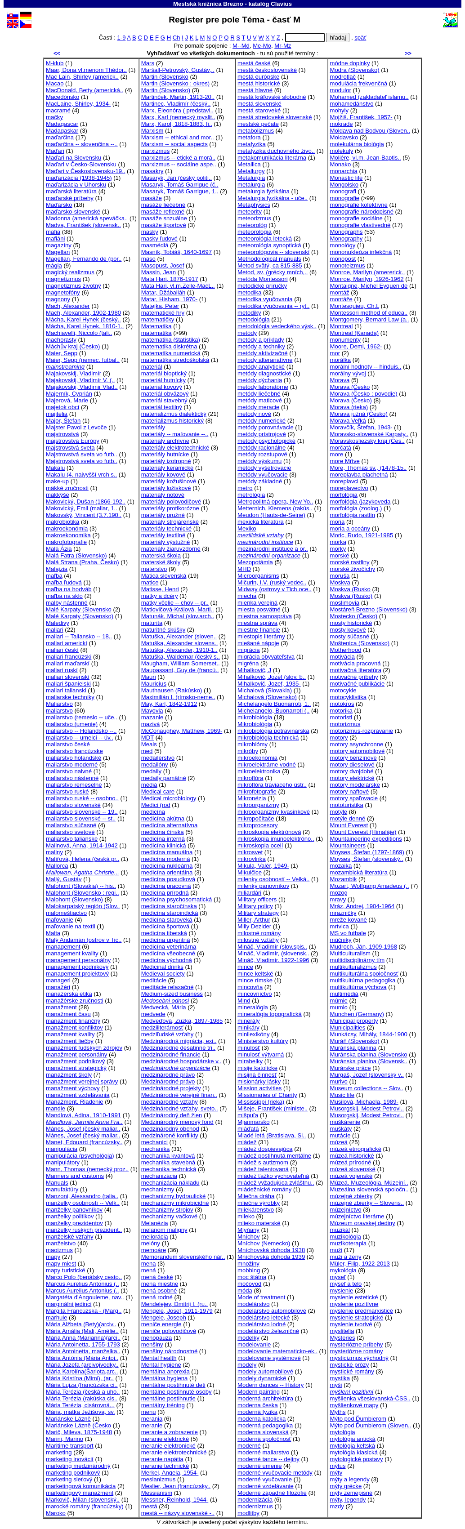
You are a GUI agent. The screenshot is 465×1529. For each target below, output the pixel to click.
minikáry (248, 1027)
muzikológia (345, 1236)
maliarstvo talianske (72, 838)
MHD (244, 569)
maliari (54, 629)
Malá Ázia (59, 548)
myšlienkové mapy (354, 1405)
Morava (340, 380)
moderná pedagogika (265, 1425)
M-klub (54, 63)
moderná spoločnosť (264, 1438)
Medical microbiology (168, 798)
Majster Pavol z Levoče (76, 427)
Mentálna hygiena (164, 1378)
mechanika (155, 1149)
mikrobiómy (252, 744)
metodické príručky (262, 285)
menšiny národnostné (169, 1351)
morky (338, 548)
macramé (58, 110)
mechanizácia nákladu (170, 1182)
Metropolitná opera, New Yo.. (275, 501)
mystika (340, 1378)
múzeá (339, 1142)
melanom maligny (164, 1229)
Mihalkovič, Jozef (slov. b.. (271, 676)
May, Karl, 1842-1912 (169, 703)
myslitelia (342, 1331)
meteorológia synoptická (269, 245)
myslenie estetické (354, 1297)
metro (245, 488)
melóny (150, 1243)
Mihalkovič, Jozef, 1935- (269, 683)
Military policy (255, 906)
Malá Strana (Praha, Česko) (82, 562)
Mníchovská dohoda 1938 (271, 1250)
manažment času (68, 1014)
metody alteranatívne (264, 360)
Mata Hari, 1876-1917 (169, 279)
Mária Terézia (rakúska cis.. (81, 1398)
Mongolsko (344, 184)
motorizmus (345, 724)
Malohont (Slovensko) (74, 899)
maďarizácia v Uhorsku (76, 184)
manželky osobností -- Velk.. (83, 1202)
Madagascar (62, 123)
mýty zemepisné (351, 1492)
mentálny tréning (163, 1405)
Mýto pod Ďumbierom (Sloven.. (370, 1425)
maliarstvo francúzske (74, 751)
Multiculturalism (350, 953)
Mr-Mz (282, 45)
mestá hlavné (255, 90)
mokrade (341, 123)
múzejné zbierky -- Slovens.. (367, 1202)
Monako (340, 164)
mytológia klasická (354, 1452)
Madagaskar (62, 130)
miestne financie (258, 629)
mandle (55, 1108)
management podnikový (77, 966)
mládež (246, 1142)
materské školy (160, 562)
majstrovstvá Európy (72, 440)
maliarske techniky (70, 697)
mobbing (248, 1270)
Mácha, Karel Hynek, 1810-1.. (85, 326)
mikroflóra (250, 778)
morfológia (344, 494)
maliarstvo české (68, 744)
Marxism (152, 130)
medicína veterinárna (168, 946)
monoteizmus (347, 265)
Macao (54, 83)
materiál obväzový (165, 393)
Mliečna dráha (255, 1196)
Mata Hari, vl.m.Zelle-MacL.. (178, 285)
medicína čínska (162, 832)
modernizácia (255, 1499)
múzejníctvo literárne (357, 1216)
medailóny (154, 764)
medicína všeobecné (168, 953)
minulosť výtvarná (260, 1054)
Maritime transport (70, 1445)
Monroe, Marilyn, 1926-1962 (367, 279)
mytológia (342, 1432)
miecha (246, 596)
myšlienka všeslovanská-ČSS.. (370, 1398)
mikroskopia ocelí (260, 845)
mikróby (247, 751)
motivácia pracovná (355, 663)
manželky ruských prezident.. (84, 1229)
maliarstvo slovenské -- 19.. (82, 811)
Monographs (346, 231)
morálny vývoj (348, 373)
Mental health (159, 1358)
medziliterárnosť (162, 1027)
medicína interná (163, 838)
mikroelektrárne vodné (266, 764)
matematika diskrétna (169, 346)
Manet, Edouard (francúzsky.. (84, 1142)
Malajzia (56, 569)
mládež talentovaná (263, 1169)
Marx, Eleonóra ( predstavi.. (177, 110)
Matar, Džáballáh (163, 292)
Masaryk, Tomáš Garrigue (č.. (180, 184)
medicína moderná (165, 859)
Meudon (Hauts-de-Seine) (271, 515)
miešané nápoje (258, 643)
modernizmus (255, 1506)
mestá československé (267, 70)
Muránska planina (353, 1047)
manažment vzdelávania (77, 1095)
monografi (343, 191)
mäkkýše (57, 494)
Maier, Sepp (61, 353)
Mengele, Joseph (163, 1317)
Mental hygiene (161, 1364)
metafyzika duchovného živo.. (276, 150)
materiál (151, 366)
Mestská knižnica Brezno (208, 3)
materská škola (161, 555)
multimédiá (344, 993)
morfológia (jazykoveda (360, 501)
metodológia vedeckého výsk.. (277, 326)
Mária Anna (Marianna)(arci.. (83, 1337)
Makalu (55, 467)
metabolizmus (255, 130)
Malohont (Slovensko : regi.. (82, 892)
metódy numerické (261, 420)
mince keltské (255, 973)
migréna (248, 663)
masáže (151, 198)
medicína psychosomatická (176, 899)
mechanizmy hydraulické (173, 1196)
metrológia (251, 494)
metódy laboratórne (262, 386)
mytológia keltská (353, 1445)
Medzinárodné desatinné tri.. (178, 1047)
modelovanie (254, 1344)
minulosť (248, 1047)
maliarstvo (59, 710)
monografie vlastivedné (360, 225)
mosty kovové (348, 629)
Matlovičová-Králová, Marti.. (177, 609)
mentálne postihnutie (168, 1398)
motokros (342, 703)
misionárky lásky (259, 1081)
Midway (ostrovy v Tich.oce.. (274, 589)
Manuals (57, 1182)
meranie (151, 1425)
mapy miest (61, 1263)
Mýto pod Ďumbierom (358, 1418)
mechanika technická (168, 1169)
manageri (58, 980)
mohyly (339, 110)
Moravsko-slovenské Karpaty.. (369, 434)
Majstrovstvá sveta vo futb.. (81, 454)
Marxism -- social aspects (174, 144)
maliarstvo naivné (69, 771)
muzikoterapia (348, 1243)
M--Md (241, 45)
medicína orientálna (166, 872)
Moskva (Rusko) (351, 596)
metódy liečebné (258, 393)
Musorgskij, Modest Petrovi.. (367, 1108)
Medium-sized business (172, 993)
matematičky (157, 319)
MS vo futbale (348, 933)
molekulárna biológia (357, 144)
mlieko (246, 1216)
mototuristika (346, 805)
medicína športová (165, 926)
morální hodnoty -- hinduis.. (366, 366)
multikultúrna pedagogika (363, 980)
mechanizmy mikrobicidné (175, 1202)
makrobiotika (62, 521)
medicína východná (166, 960)
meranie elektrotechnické (174, 1452)
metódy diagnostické (264, 373)
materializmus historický (172, 420)
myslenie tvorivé (351, 1324)
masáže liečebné (163, 204)
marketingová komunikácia (81, 1486)
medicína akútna (162, 818)
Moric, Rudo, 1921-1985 (361, 535)
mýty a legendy (350, 1479)
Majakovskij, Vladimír (73, 373)
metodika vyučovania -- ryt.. (273, 306)
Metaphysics (253, 204)
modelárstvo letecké (263, 1317)
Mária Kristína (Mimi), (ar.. (80, 1378)
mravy (338, 899)
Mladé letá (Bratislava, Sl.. (271, 1135)
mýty (336, 1472)
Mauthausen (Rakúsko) (171, 690)
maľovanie (59, 919)
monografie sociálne (356, 218)
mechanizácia (159, 1175)
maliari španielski (68, 683)
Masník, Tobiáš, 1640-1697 (176, 252)
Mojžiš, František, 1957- (361, 117)
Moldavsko (344, 137)
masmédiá (154, 245)
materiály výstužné (165, 542)
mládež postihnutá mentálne (274, 1155)
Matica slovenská (164, 575)
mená (148, 1270)
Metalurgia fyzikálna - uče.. (272, 198)
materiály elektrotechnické (175, 447)
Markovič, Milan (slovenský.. (83, 1499)
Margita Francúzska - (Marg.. (83, 1310)
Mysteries (342, 1337)
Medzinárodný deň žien (171, 1115)
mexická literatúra (260, 521)
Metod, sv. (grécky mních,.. (272, 272)
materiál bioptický (164, 373)
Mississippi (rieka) (260, 1101)
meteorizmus (254, 218)
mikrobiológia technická (268, 737)
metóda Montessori (262, 279)
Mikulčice (249, 872)
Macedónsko (62, 97)
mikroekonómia (257, 757)
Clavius (281, 3)
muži (336, 1250)
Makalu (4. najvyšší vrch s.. (81, 474)
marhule (56, 1317)
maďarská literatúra (71, 191)
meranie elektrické (165, 1438)
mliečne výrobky (258, 1202)
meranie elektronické (168, 1445)
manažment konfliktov (74, 1027)
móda (244, 1290)
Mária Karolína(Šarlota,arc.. (82, 1371)
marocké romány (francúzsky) (85, 1506)
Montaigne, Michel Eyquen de (369, 285)
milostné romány (259, 933)
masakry (152, 171)
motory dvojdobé (352, 771)
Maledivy (57, 623)
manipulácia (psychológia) (80, 1155)
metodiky (249, 312)
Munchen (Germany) (357, 1014)
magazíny (59, 245)
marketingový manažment (79, 1492)
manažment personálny (76, 1054)
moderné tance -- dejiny (268, 1459)
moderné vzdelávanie (265, 1486)
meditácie (153, 980)
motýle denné (348, 818)
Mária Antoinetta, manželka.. (83, 1351)
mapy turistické (65, 1270)
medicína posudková (168, 879)
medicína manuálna (166, 852)
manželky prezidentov (74, 1223)
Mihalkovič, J (254, 670)
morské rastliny (350, 562)
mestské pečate (258, 123)
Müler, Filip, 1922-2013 (360, 1263)
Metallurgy (250, 171)
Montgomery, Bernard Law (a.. (369, 319)
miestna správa (257, 623)
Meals (149, 744)
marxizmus (155, 150)
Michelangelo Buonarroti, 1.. (274, 703)
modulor (340, 90)
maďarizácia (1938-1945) (79, 177)
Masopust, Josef (162, 265)
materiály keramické (167, 467)
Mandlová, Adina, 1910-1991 (83, 1115)
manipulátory (63, 1162)
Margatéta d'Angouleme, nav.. (85, 1297)
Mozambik (343, 879)
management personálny (78, 960)
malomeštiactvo (66, 912)
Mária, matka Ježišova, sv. (80, 1412)
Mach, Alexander (68, 306)
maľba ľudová (64, 582)
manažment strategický (76, 1068)
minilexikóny (253, 1034)
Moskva (340, 582)
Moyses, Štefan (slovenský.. (366, 859)
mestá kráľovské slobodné (271, 97)
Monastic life (346, 177)
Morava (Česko (350, 386)
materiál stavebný (164, 400)
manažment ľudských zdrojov (84, 1047)
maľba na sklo (64, 596)
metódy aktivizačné (262, 353)
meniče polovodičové (168, 1331)
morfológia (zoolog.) (356, 508)
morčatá (340, 447)
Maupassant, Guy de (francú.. (180, 670)
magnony (58, 299)
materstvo (154, 569)
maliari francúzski (68, 656)
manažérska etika (69, 993)
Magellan (58, 252)
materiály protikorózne (170, 508)
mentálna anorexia (165, 1371)
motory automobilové (357, 751)
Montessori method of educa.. (369, 312)
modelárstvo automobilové (271, 1310)
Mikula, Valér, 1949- (263, 865)
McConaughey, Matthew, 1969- (181, 730)
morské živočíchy (353, 569)
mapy (53, 1256)
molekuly (341, 150)
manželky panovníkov (74, 1209)
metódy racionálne (261, 447)
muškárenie (345, 1122)
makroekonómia (67, 528)
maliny (54, 852)
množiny (248, 1263)
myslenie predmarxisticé (361, 1310)
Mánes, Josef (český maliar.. (83, 1128)
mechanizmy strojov (167, 1209)
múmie (339, 1000)
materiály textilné (163, 535)
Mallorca (57, 865)
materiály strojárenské (170, 521)
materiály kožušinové (168, 481)
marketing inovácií (70, 1459)
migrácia (248, 649)
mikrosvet (250, 852)
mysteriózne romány (356, 1351)
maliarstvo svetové (70, 832)
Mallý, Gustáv (63, 879)
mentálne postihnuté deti (173, 1385)
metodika (249, 292)
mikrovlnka (251, 859)
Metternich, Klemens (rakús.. (275, 508)
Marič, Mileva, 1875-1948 (79, 1432)
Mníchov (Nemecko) (263, 1243)
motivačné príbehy (354, 676)
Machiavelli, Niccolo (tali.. (79, 333)
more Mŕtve (345, 461)
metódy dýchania (259, 380)
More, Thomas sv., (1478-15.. (368, 467)
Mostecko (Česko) (354, 616)
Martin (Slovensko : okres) (175, 83)
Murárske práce (350, 1068)
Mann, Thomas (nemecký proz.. (87, 1169)
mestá (149, 1506)
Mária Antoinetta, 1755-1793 (83, 1344)
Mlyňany (248, 1229)
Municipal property (354, 1020)
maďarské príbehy (70, 198)
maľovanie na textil (70, 926)
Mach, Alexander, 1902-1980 (83, 312)
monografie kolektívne (359, 204)
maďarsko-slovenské (73, 211)
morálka (340, 360)
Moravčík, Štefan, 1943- (361, 427)
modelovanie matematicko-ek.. (277, 1351)
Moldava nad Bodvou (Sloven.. (370, 130)
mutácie (340, 1135)
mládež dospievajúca (264, 1149)
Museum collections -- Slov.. (366, 1088)
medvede (153, 1014)
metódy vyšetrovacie (264, 467)
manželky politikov (70, 1216)
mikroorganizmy (258, 805)
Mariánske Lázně (68, 1418)
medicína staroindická (169, 912)
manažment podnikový (75, 1061)
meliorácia (154, 1236)
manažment (61, 1007)
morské (339, 555)
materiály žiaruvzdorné (171, 548)
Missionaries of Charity (267, 1095)
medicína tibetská (164, 933)
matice (150, 582)
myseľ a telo (346, 1283)
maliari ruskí (62, 670)
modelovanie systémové (269, 1358)
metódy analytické (261, 366)
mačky (54, 117)
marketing (59, 1452)
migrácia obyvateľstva (266, 656)
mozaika (341, 865)
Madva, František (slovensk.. (83, 225)
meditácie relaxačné (167, 987)
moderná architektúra (265, 1398)
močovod (249, 1283)
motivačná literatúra (355, 670)
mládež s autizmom (262, 1162)
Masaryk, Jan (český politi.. (176, 177)
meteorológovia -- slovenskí (273, 252)
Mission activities (259, 1088)
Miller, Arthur (253, 919)
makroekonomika (68, 535)
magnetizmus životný (73, 285)
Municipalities (348, 1027)
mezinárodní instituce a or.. (272, 548)
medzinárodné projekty (171, 1088)
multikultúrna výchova (358, 987)
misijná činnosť (257, 1074)
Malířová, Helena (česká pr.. (82, 859)
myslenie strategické (357, 1317)
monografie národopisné (361, 211)
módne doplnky (350, 63)
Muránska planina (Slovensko (368, 1054)
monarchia (344, 171)
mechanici (154, 1142)
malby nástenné (67, 602)
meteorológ (252, 225)
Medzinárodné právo (168, 1081)
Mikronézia (251, 798)
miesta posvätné (258, 609)
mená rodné (157, 1297)
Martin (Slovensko (164, 76)
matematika (156, 333)
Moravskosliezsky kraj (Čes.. (367, 440)
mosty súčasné (349, 636)
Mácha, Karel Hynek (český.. (83, 319)
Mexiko (246, 528)
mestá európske (258, 76)
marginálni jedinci (68, 1304)
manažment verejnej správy (82, 1081)
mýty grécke (346, 1486)
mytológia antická (353, 1438)
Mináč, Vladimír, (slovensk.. (273, 953)
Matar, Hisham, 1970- (169, 299)
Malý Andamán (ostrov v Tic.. (83, 939)
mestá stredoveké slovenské (274, 117)
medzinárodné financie (171, 1054)
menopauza (156, 1337)
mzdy (337, 1506)
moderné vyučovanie (264, 1479)
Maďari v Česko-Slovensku (81, 164)
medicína (153, 811)
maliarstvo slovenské (73, 805)
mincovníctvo (254, 993)
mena (148, 1263)
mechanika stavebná (168, 1162)
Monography (346, 238)
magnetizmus (63, 279)
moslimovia (345, 602)
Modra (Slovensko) (355, 70)
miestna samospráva (264, 616)
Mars (147, 63)
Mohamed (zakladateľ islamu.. (369, 97)
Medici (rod (155, 805)
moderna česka (257, 1405)
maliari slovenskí (67, 676)
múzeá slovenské (353, 1169)
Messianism (156, 1492)
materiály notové (162, 494)
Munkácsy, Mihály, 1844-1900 (368, 1034)
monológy (343, 245)
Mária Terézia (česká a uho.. (83, 1391)
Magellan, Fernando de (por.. (83, 258)
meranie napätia (162, 1459)
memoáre (153, 1250)
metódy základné (259, 481)
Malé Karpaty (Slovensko (79, 609)
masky (149, 231)
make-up (57, 481)
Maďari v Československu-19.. (85, 171)
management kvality (72, 953)
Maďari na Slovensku (73, 157)
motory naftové (349, 791)
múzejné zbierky (351, 1196)
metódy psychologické (266, 440)
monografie (345, 198)
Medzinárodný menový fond (177, 1122)
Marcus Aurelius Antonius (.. (82, 1283)
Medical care (157, 791)
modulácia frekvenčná (359, 83)
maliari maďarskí (67, 663)
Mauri (148, 676)
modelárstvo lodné (261, 1324)
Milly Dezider (254, 926)
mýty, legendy (348, 1499)
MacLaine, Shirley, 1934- (78, 103)
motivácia (342, 656)
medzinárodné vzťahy (169, 1101)
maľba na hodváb (69, 589)
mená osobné (159, 1290)
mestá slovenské (259, 103)
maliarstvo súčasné (71, 825)
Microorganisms (258, 575)
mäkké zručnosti (67, 488)
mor (335, 353)
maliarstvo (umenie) (72, 724)
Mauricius (153, 683)
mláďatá (248, 1128)
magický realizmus (70, 272)
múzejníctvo (346, 1209)
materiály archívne (165, 440)
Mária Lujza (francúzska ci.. (82, 1385)
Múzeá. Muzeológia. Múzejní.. (369, 1182)
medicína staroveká (166, 919)
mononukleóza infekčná (361, 252)
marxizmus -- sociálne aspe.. (178, 164)
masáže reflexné (162, 211)
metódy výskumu (259, 461)
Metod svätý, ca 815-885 (269, 265)
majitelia (56, 413)
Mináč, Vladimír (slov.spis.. (272, 946)
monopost (343, 258)
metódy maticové (259, 400)
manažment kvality (70, 1034)
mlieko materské (258, 1223)
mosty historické (351, 623)
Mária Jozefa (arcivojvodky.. (82, 1364)
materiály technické (166, 528)
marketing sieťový (69, 1479)
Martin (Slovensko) (165, 90)
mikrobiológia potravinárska (273, 730)
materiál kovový (161, 386)
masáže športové (163, 225)
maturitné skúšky (163, 629)
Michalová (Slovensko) (267, 697)
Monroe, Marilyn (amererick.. (367, 272)
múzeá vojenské (351, 1175)
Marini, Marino (64, 1438)
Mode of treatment (261, 1297)
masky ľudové (159, 238)
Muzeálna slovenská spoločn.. (369, 1189)
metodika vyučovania (264, 299)
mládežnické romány (264, 1189)
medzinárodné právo (168, 1074)
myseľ (338, 1277)
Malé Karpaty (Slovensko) (79, 616)
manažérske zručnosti (74, 1000)
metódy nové (254, 413)
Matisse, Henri (160, 589)
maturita (151, 623)
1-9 (121, 37)
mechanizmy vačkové (169, 1216)
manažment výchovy (73, 1088)
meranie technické (165, 1465)
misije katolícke (257, 1068)
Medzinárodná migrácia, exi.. (179, 1041)
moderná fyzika (257, 1412)
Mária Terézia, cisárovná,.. (80, 1405)
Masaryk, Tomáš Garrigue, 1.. (180, 191)
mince (245, 966)
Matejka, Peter (160, 306)
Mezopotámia (255, 562)
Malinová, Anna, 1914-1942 (82, 845)
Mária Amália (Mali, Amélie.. (82, 1331)
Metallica (249, 164)
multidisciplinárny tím (357, 960)
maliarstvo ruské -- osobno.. (82, 798)
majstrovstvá (62, 434)
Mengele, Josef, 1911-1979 (177, 1310)
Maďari (55, 150)
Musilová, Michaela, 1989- (364, 1101)
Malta (53, 933)
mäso (148, 258)
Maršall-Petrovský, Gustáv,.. (178, 70)
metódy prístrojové (261, 434)
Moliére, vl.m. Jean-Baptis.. (365, 157)
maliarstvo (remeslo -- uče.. (81, 717)
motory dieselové (352, 764)
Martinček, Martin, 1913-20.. (178, 97)
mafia (53, 231)
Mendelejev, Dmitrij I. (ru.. (174, 1304)
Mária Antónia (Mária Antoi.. (82, 1358)
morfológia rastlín (353, 515)
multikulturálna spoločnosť (364, 973)
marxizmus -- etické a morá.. (178, 157)
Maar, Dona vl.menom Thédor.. (86, 70)
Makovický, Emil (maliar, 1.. (81, 508)
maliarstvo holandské (73, 757)
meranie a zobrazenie (169, 1432)
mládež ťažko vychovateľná (273, 1175)
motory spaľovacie (354, 798)
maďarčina (60, 137)
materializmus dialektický (173, 413)
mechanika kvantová (168, 1155)
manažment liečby (70, 1041)
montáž (339, 292)
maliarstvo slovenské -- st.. (81, 818)
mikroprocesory (257, 825)
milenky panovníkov (263, 886)
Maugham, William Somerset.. (180, 663)
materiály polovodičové (171, 501)
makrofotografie (66, 542)
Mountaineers (348, 845)
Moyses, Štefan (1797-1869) (367, 852)
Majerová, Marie (67, 400)
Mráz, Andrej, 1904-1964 (362, 906)
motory (339, 737)
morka (338, 542)
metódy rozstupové (262, 454)
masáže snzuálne (164, 218)
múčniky (341, 939)
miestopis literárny (261, 636)
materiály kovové (163, 474)
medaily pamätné (163, 778)
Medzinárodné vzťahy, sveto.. (179, 1108)
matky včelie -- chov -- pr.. (175, 602)
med (147, 751)
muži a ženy (346, 1256)
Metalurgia (251, 177)
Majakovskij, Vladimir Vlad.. (82, 386)
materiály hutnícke (165, 454)
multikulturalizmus (353, 966)
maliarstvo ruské (67, 791)
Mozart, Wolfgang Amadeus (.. (369, 886)
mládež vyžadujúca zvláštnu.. (275, 1182)
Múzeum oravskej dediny (362, 1223)
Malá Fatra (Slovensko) (76, 555)
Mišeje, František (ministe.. (272, 1108)
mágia (54, 265)
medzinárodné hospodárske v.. (181, 1061)
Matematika (156, 326)
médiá (149, 784)
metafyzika (251, 144)
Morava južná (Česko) (359, 413)
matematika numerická (171, 353)
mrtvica (339, 926)
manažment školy (69, 1074)
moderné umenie (259, 1465)
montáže (341, 299)
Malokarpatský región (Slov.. (83, 906)
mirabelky (250, 1061)
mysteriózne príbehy (356, 1344)
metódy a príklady (260, 339)
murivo (339, 1081)
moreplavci (344, 481)
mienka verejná (257, 602)
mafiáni (55, 238)
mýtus (338, 1465)
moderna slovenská (263, 1432)
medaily (151, 771)
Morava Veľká (348, 420)
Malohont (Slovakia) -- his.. (81, 886)
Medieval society (163, 973)
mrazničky (343, 912)
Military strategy (258, 912)
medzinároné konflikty (169, 1135)
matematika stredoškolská (175, 360)
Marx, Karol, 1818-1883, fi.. (176, 123)
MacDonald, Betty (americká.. (84, 90)
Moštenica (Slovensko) (360, 643)
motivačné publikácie (357, 683)
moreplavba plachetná (359, 474)
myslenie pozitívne (354, 1304)
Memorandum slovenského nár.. (183, 1256)
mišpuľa (247, 1115)
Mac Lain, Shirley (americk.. (82, 76)
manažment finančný (73, 1020)
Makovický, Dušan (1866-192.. (85, 501)
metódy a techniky (261, 346)
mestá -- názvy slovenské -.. (178, 1513)
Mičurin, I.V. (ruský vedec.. (271, 582)
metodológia (253, 319)
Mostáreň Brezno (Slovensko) (369, 609)
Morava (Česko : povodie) (364, 393)
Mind (243, 1000)
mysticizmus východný (359, 1358)
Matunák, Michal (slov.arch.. (177, 616)
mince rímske (255, 980)
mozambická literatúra (359, 872)
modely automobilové (265, 1371)
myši (336, 1385)
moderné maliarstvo (263, 1452)
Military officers (257, 899)
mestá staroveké (259, 110)
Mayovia (152, 710)
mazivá (150, 724)
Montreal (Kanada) (354, 333)
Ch (176, 37)
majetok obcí (62, 407)
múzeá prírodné (350, 1162)
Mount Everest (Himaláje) (363, 832)
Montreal (341, 326)
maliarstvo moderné (72, 764)
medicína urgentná (165, 939)
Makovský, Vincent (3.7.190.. (83, 515)
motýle (339, 811)
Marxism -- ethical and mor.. (177, 137)
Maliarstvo (59, 703)
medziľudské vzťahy (167, 1034)
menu (148, 1412)
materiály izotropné (166, 461)
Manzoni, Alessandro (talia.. (82, 1196)
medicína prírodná (165, 892)
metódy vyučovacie (262, 474)
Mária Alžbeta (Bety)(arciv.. (81, 1324)
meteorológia (254, 231)
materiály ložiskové (166, 488)
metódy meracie (258, 407)
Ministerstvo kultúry (262, 1041)
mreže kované (348, 919)
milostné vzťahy (258, 939)
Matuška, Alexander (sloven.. (179, 636)
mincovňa (250, 987)
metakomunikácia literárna (271, 157)
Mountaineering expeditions (366, 838)
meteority (249, 211)
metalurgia (251, 184)
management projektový (77, 973)
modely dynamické (261, 1378)
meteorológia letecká (264, 238)
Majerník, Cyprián (69, 393)
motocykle (343, 690)
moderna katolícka (261, 1418)
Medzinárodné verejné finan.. (179, 1095)
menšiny (152, 1344)
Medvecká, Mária (163, 1007)
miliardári (249, 892)
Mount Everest (349, 825)
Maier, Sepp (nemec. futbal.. (83, 360)
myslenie (341, 1290)
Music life (342, 1095)
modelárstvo (253, 1304)
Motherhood (346, 649)
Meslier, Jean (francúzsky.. (175, 1486)
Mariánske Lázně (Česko (78, 1425)
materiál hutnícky (163, 380)
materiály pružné (163, 515)
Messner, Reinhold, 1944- (174, 1499)
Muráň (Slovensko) (355, 1041)
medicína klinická (163, 845)
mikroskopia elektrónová (269, 832)
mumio (339, 1007)
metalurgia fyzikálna (263, 191)
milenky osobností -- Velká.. (273, 879)
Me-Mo (262, 45)
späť (360, 37)
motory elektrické (352, 778)
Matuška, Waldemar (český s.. (180, 656)
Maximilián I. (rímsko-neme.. (178, 697)
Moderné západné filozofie (272, 1492)
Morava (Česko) (351, 400)
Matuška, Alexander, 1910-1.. (179, 649)
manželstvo (61, 1243)
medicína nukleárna (166, 865)
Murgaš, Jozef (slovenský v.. (367, 1074)
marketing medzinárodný (78, 1465)
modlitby (248, 1513)
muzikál (340, 1229)
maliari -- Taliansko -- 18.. (79, 636)
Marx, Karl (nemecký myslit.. (178, 117)
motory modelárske (355, 784)
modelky (248, 1337)
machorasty (61, 339)
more (337, 454)
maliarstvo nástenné (72, 778)
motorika (341, 710)
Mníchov (248, 1236)
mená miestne (159, 1283)
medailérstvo (157, 757)
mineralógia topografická (269, 1014)
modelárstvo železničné (268, 1331)
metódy (247, 333)
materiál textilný (161, 407)
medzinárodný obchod (170, 1128)
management (63, 946)
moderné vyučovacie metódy (275, 1472)
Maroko (56, 1513)
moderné (249, 1445)
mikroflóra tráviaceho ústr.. (272, 784)
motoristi (341, 717)
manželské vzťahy (69, 1236)
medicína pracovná (166, 886)
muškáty (341, 1128)
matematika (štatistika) (170, 339)
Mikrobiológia (254, 724)
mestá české (254, 63)
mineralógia (252, 1007)
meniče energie (161, 1324)
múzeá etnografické (355, 1149)
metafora (249, 137)
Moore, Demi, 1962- (356, 346)
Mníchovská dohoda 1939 (271, 1256)
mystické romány (352, 1371)
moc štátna (251, 1277)
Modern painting (258, 1391)
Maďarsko (59, 204)
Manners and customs (75, 1175)
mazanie (152, 717)
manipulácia (61, 1149)
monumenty (345, 339)
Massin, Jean (158, 272)
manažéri (58, 987)
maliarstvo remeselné (74, 784)
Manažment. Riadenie (74, 1101)
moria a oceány (350, 528)
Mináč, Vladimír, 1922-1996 (273, 960)
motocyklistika (348, 697)
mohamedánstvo (352, 103)
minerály (248, 1020)
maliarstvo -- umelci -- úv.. (79, 737)
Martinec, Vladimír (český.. (175, 103)
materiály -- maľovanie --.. (175, 434)
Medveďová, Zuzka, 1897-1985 (182, 1020)
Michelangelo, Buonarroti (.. (273, 710)
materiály (153, 427)
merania (151, 1418)
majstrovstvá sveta (70, 447)
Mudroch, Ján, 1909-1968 (363, 946)
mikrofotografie (257, 791)
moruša (340, 575)
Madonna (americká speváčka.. (87, 218)
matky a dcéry (159, 596)
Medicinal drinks (162, 966)
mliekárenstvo (255, 1209)
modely (246, 1364)
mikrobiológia (254, 717)
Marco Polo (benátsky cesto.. (84, 1277)
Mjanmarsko (253, 1122)
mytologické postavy (356, 1459)
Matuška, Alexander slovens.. (179, 643)
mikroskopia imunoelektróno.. (275, 838)
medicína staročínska (169, 906)
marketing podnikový (73, 1472)
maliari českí (62, 649)
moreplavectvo (349, 488)
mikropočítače (255, 818)
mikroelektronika (258, 771)
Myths (338, 1412)
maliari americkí (66, 643)
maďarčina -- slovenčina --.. (82, 144)
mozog (339, 892)
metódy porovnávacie (265, 427)
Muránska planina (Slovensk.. (368, 1061)
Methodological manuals (269, 258)
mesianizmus (158, 1479)
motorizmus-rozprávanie (361, 730)
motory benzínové (353, 757)
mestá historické (258, 83)
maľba (54, 575)
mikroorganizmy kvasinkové (273, 811)
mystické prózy (349, 1364)
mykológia (343, 1270)
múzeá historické (352, 1155)
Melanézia (154, 1223)
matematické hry (162, 312)
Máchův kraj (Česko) (73, 346)
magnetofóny (63, 292)
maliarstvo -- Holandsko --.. (81, 730)
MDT (147, 737)
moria (337, 521)
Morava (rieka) (349, 407)
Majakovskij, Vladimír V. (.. (80, 380)
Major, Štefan (63, 420)
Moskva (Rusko (350, 589)
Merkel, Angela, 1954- (170, 1472)
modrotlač (343, 76)
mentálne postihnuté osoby (176, 1391)
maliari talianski (66, 690)
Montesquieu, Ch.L (355, 306)
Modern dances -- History (270, 1385)
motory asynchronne (357, 744)
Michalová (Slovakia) (264, 690)
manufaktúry (62, 1189)
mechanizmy (157, 1189)
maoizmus (59, 1250)
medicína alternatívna (169, 825)
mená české (157, 1277)
